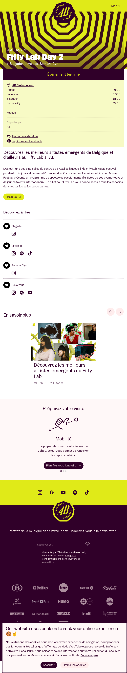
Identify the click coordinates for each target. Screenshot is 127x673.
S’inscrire (87, 556)
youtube (63, 504)
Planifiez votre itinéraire (63, 477)
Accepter (49, 665)
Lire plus (14, 208)
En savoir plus (89, 655)
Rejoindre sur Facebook (24, 153)
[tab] (61, 483)
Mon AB (116, 6)
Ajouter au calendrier (22, 148)
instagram (40, 504)
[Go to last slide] (111, 324)
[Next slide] (120, 324)
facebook (52, 504)
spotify (75, 504)
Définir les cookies (74, 665)
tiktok (87, 504)
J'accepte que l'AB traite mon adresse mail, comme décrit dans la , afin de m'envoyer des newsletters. (63, 569)
